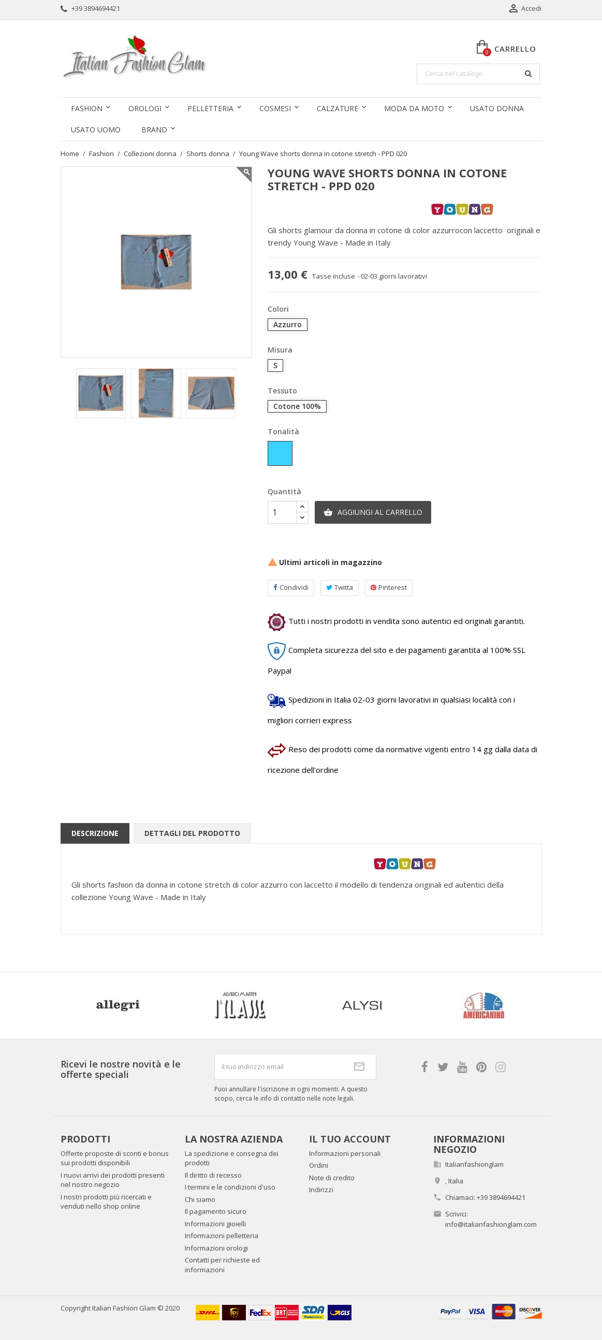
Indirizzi (321, 1189)
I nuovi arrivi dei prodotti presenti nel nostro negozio (113, 1180)
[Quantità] (282, 512)
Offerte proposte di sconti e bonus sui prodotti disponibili (115, 1158)
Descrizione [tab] (95, 833)
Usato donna (497, 108)
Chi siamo (200, 1199)
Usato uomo (96, 129)
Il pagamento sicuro (215, 1211)
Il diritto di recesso (213, 1175)
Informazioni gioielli (215, 1223)
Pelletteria (210, 108)
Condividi (291, 587)
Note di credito (332, 1177)
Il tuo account (350, 1139)
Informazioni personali (344, 1153)
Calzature (337, 108)
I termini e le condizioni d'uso (230, 1187)
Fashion (86, 108)
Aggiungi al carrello (373, 512)
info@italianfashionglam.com (491, 1224)
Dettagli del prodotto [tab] (192, 833)
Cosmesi (275, 108)
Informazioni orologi (216, 1248)
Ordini (318, 1165)
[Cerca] (478, 74)
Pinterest (389, 587)
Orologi (144, 108)
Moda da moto (414, 108)
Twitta (339, 587)
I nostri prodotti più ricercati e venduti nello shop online (106, 1201)
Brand (154, 129)
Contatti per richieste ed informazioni (222, 1264)
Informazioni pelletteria (221, 1235)
